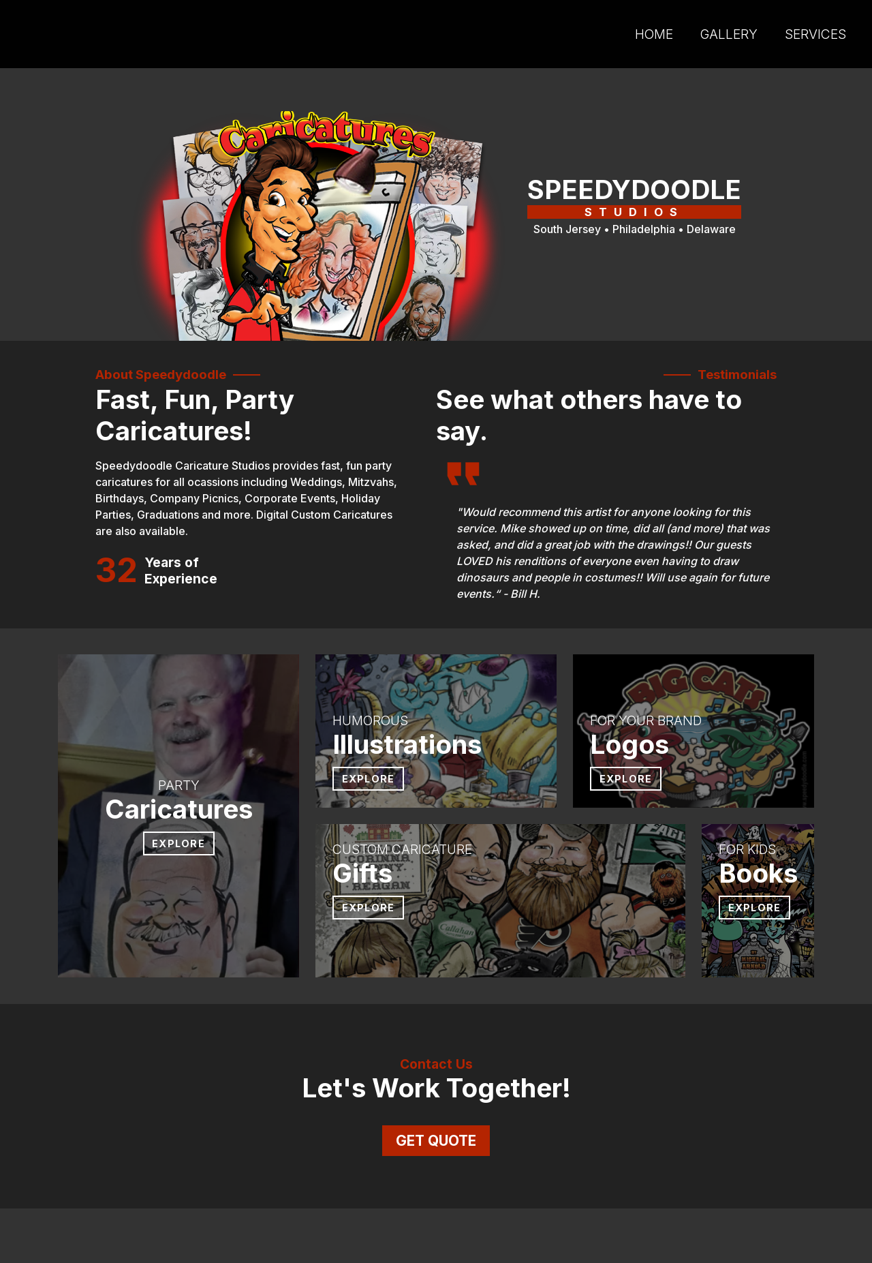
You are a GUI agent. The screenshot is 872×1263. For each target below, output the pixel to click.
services (815, 34)
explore (368, 779)
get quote (436, 1140)
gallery (729, 34)
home (654, 34)
